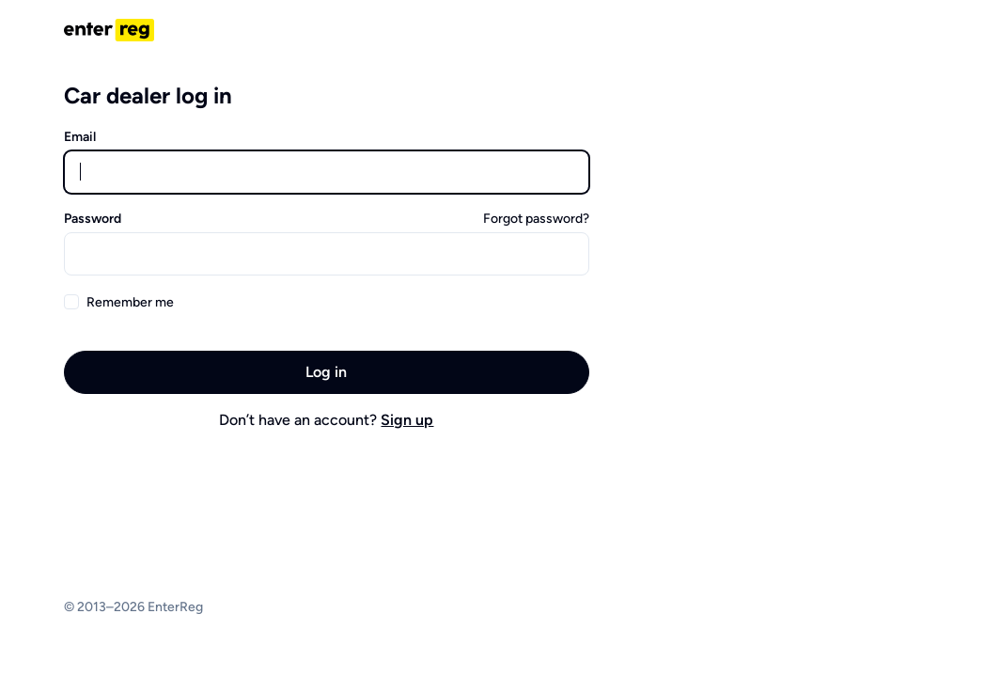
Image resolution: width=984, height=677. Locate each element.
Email (80, 137)
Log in (326, 372)
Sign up (407, 420)
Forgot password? (536, 219)
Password (92, 219)
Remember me (130, 302)
